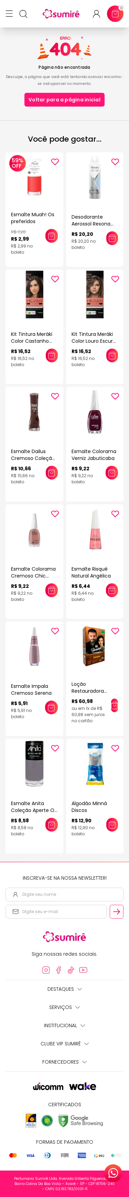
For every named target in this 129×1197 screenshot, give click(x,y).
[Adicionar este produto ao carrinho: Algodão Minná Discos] (112, 825)
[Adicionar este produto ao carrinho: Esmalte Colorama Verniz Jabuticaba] (112, 473)
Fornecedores (64, 1061)
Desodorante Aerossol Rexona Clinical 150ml (91, 223)
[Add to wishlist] (55, 162)
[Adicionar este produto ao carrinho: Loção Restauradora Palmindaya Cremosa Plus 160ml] (114, 705)
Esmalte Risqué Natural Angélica (91, 572)
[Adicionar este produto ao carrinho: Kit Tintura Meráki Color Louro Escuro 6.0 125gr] (112, 355)
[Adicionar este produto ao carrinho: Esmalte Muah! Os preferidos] (51, 236)
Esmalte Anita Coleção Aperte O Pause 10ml (32, 810)
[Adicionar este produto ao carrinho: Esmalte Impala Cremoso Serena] (51, 707)
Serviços (64, 1007)
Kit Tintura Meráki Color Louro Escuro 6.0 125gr (94, 341)
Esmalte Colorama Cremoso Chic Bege (33, 575)
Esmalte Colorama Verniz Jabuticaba (94, 455)
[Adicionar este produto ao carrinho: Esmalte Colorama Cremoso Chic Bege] (51, 590)
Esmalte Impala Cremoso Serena (31, 689)
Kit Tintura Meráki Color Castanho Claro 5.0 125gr (31, 341)
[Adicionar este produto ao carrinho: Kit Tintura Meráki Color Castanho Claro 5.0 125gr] (51, 355)
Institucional (64, 1025)
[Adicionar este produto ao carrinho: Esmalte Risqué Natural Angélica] (112, 590)
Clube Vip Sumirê (65, 1043)
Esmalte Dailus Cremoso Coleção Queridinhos (33, 458)
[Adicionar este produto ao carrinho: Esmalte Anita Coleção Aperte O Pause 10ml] (51, 825)
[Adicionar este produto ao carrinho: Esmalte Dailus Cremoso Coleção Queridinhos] (51, 473)
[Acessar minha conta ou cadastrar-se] (99, 14)
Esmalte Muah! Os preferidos (32, 218)
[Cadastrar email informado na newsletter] (116, 912)
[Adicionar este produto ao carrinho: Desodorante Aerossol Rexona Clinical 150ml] (112, 238)
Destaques (64, 989)
